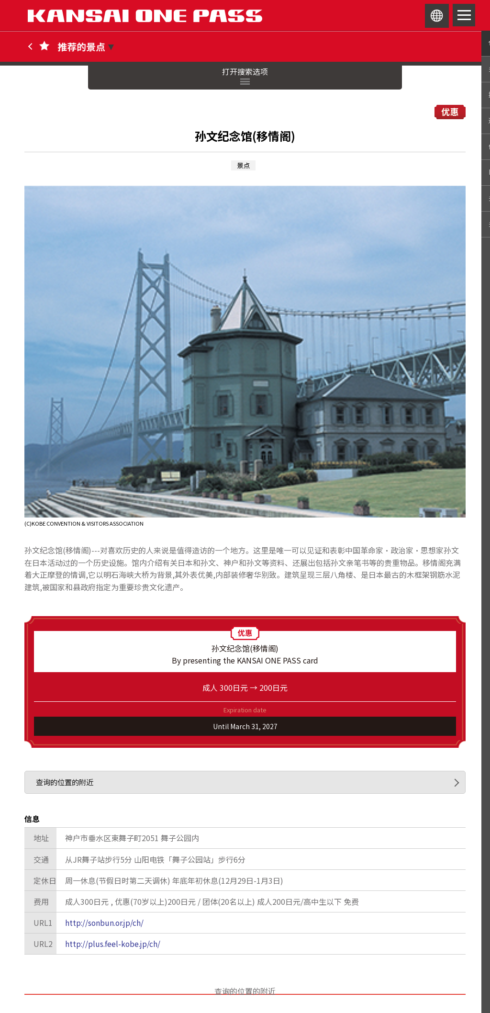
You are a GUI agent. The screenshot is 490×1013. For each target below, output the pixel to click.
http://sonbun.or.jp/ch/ (105, 924)
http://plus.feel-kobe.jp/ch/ (114, 945)
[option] (245, 356)
